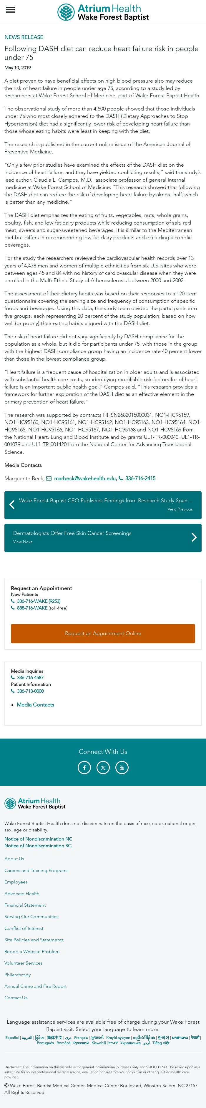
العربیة (27, 1037)
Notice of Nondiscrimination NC (38, 839)
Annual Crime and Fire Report (35, 986)
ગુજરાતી (97, 1037)
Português (45, 1043)
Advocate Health (21, 893)
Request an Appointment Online (103, 633)
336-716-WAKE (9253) (38, 601)
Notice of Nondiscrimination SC (37, 845)
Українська (130, 1043)
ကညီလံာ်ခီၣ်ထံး (144, 1037)
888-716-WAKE (32, 608)
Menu (11, 6)
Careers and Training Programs (36, 870)
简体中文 (54, 1037)
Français (81, 1037)
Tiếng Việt (160, 1043)
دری (68, 1037)
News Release (23, 37)
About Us (14, 858)
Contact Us (15, 997)
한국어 (163, 1037)
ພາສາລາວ (180, 1037)
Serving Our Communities (31, 916)
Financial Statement (25, 905)
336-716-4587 (30, 677)
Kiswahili (99, 1043)
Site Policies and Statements (34, 940)
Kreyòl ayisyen (118, 1037)
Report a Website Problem (32, 951)
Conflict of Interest (23, 928)
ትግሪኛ (113, 1043)
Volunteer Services (23, 963)
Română (64, 1043)
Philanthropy (17, 975)
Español (12, 1037)
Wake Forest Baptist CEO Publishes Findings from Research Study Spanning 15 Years (110, 504)
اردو (146, 1043)
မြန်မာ (39, 1037)
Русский (81, 1043)
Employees (16, 882)
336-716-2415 (140, 478)
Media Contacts (35, 705)
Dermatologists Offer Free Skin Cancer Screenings (100, 537)
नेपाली (195, 1037)
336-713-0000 (30, 691)
